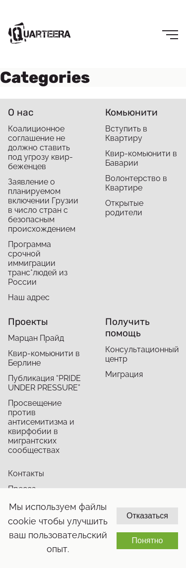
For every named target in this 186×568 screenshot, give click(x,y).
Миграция (124, 374)
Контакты (26, 473)
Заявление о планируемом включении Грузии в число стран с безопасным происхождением (43, 205)
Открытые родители (124, 207)
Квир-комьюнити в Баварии (141, 158)
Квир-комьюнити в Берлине (44, 358)
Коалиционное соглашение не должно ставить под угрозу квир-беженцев (40, 147)
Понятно (147, 540)
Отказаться (147, 515)
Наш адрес (29, 297)
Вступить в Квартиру (126, 133)
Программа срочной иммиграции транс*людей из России (37, 263)
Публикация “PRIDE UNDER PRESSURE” (44, 383)
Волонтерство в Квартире (136, 183)
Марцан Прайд (36, 338)
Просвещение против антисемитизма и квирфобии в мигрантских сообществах (41, 426)
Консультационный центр (141, 354)
